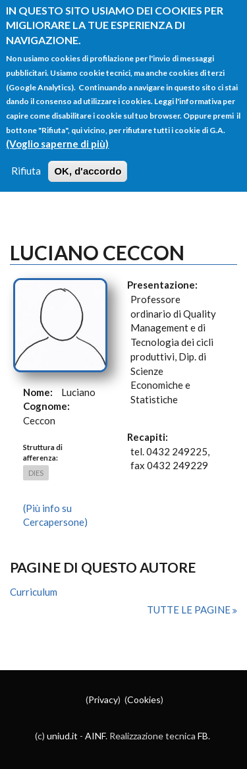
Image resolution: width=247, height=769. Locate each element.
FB (203, 735)
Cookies (144, 699)
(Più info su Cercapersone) (55, 515)
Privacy (103, 699)
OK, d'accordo (87, 160)
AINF (95, 735)
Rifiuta (26, 160)
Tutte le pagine (190, 609)
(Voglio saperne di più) (57, 132)
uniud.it (62, 735)
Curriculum (33, 592)
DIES (35, 473)
